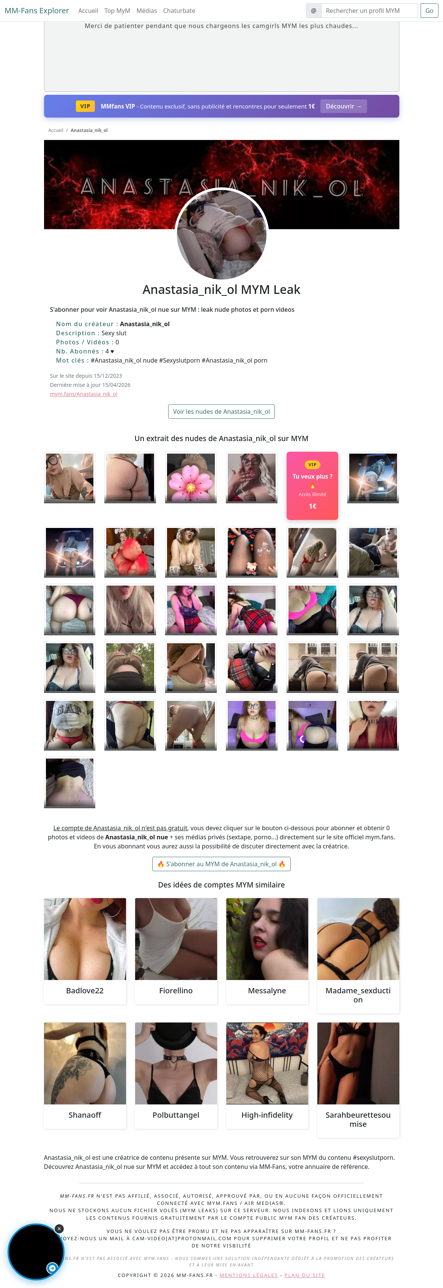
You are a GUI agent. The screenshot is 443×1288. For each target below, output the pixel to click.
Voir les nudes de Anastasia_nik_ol (221, 411)
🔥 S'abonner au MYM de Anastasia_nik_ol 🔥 (221, 864)
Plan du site (305, 1275)
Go (430, 10)
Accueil (88, 10)
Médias (147, 10)
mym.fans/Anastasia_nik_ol (84, 393)
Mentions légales (249, 1275)
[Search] (369, 10)
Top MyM (117, 10)
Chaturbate (179, 10)
